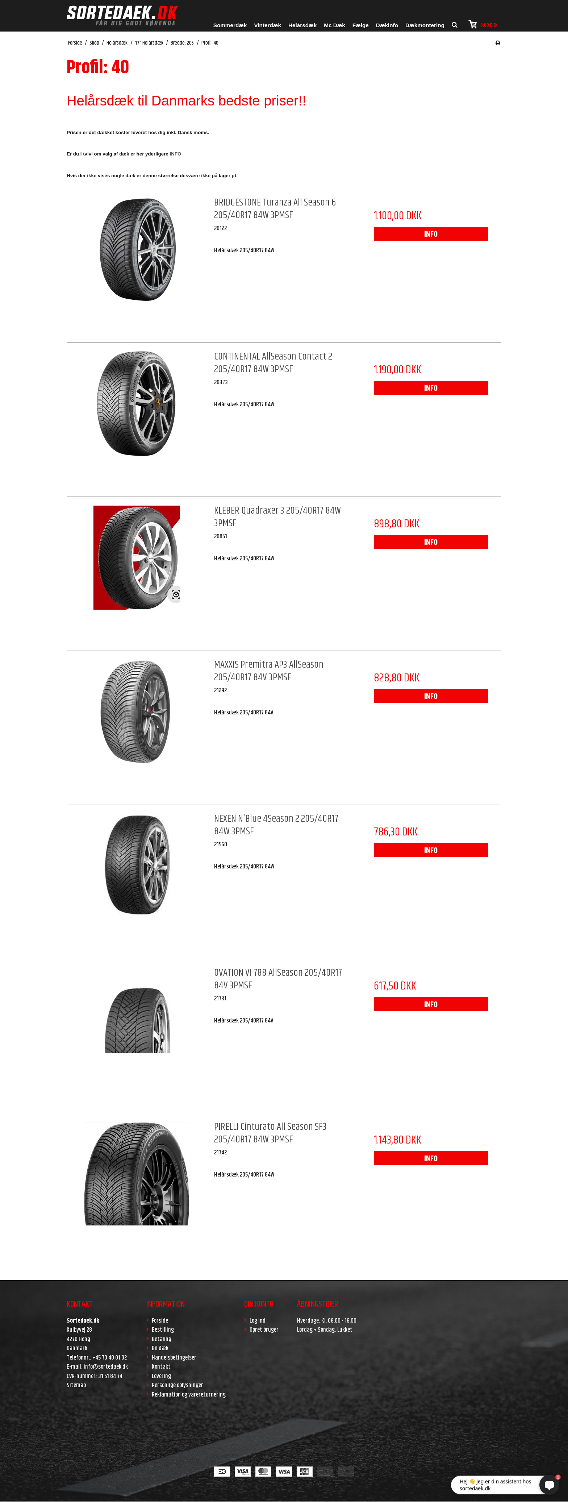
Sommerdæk (230, 25)
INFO (431, 234)
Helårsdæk (302, 25)
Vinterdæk (267, 25)
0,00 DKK (483, 24)
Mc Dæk (334, 25)
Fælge (360, 25)
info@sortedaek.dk (106, 1367)
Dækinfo (387, 25)
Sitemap (76, 1385)
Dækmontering (424, 25)
